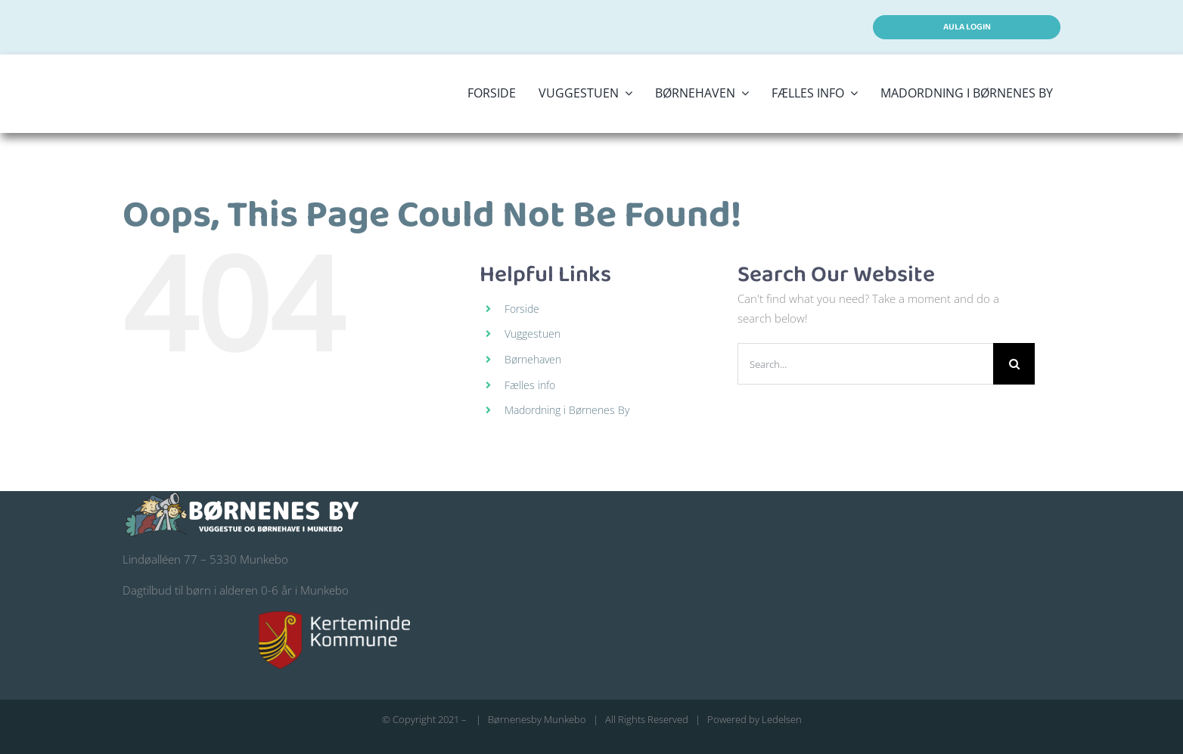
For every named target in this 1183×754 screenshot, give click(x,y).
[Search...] (865, 364)
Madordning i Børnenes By (567, 410)
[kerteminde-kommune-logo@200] (334, 616)
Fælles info (530, 385)
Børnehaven (533, 359)
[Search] (1014, 364)
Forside (522, 308)
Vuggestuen (532, 333)
